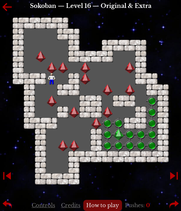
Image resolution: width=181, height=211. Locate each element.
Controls (43, 205)
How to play (102, 205)
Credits (70, 205)
